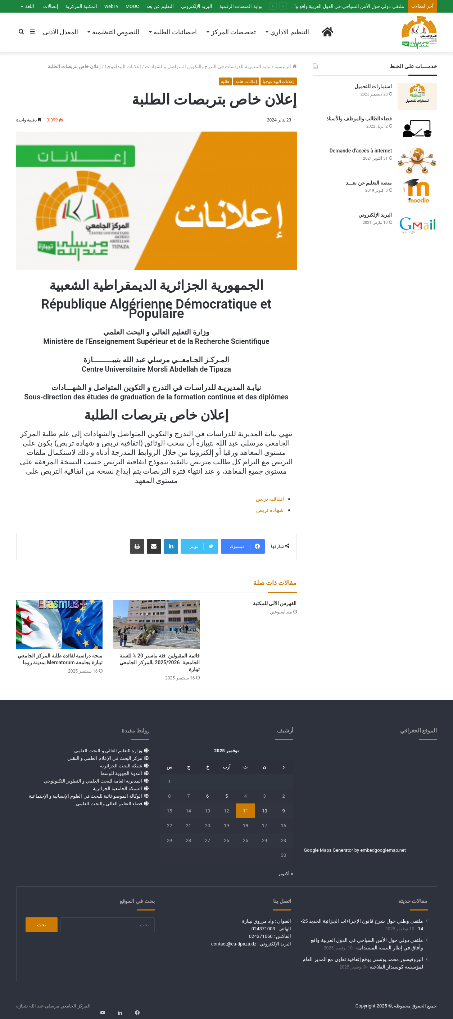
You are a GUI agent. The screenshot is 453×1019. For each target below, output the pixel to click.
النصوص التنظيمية (115, 32)
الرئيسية (285, 66)
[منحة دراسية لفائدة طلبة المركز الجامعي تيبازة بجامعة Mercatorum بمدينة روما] (59, 624)
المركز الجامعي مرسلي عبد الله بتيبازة (53, 1006)
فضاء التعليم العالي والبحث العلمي (109, 803)
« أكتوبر (285, 873)
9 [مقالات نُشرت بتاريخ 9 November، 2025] (283, 811)
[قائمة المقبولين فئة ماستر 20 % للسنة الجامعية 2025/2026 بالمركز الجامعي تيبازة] (156, 624)
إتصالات (50, 6)
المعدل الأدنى (60, 32)
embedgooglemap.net (383, 850)
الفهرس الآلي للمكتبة (275, 603)
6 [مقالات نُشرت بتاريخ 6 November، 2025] (207, 796)
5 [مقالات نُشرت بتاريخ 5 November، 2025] (226, 796)
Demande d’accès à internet (361, 151)
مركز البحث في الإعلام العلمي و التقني (104, 758)
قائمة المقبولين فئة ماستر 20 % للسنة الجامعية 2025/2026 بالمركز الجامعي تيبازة (159, 662)
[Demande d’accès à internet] (417, 160)
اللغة (29, 6)
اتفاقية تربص (270, 499)
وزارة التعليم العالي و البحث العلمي (108, 750)
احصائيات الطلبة (175, 32)
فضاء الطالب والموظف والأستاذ (359, 118)
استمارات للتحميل (373, 86)
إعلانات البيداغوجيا (123, 66)
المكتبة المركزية (81, 6)
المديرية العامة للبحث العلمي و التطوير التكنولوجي (93, 781)
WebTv (111, 6)
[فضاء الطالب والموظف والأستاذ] (417, 128)
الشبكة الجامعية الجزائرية (117, 788)
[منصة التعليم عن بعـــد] (417, 192)
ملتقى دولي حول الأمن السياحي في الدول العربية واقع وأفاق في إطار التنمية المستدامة (319, 6)
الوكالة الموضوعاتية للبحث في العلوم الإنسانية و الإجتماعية (85, 796)
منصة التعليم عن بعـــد (369, 183)
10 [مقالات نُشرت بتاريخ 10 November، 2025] (264, 811)
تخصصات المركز (233, 32)
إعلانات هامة (246, 81)
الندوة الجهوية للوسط (121, 773)
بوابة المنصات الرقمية (240, 6)
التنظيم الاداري (289, 32)
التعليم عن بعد (160, 6)
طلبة (225, 81)
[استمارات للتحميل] (417, 96)
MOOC (132, 6)
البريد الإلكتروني (196, 6)
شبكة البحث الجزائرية (121, 765)
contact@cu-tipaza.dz (234, 944)
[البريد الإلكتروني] (417, 224)
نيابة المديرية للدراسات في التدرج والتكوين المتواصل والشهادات (208, 66)
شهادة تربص (270, 510)
